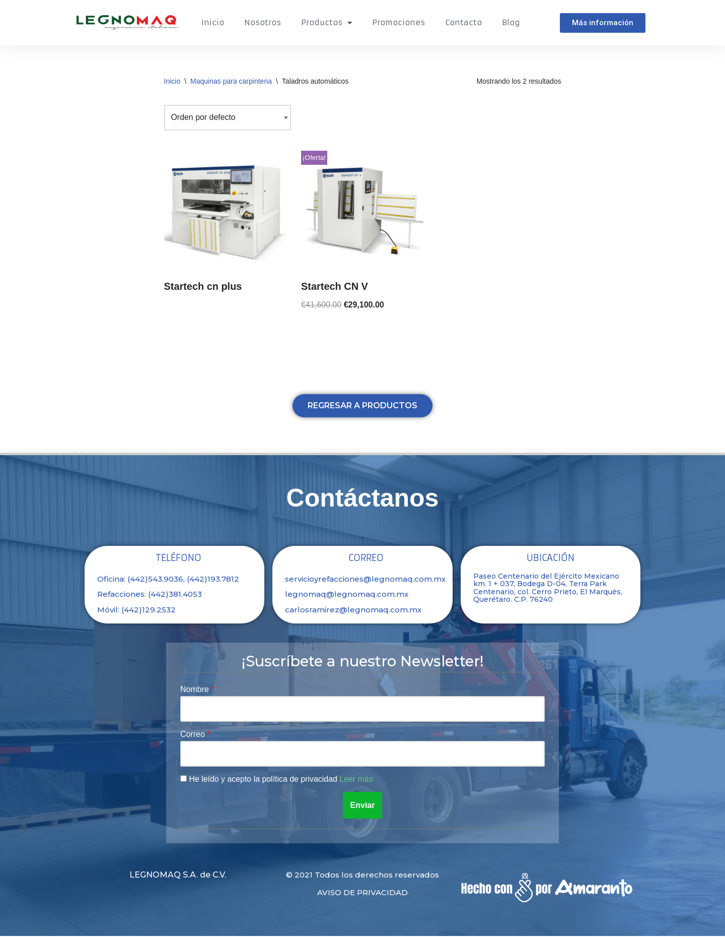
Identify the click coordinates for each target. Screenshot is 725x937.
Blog (511, 22)
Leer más (357, 780)
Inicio (212, 22)
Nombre (195, 689)
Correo (193, 735)
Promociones (398, 22)
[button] (602, 23)
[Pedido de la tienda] (228, 118)
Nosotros (262, 22)
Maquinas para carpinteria (231, 81)
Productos (326, 23)
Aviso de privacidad (362, 893)
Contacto (463, 22)
